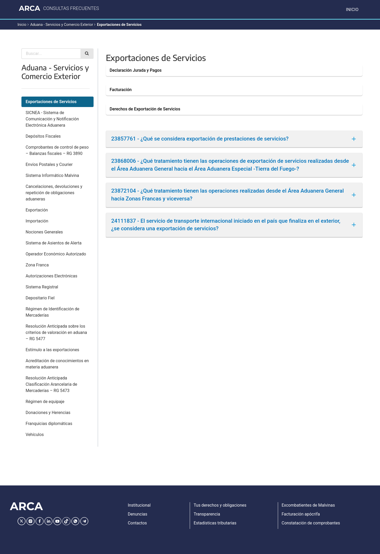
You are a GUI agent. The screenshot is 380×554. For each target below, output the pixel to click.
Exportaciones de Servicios (119, 25)
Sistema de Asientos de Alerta (54, 242)
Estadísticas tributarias (215, 523)
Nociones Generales (44, 232)
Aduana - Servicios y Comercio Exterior (61, 25)
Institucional (139, 505)
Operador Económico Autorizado (56, 253)
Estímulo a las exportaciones (52, 349)
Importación (37, 221)
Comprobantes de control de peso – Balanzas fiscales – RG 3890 (57, 150)
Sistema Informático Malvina (52, 175)
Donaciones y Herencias (48, 412)
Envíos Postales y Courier (49, 164)
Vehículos (35, 434)
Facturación (121, 89)
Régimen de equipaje (45, 401)
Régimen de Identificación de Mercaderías (52, 312)
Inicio (352, 9)
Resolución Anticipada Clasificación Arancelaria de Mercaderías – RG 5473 (51, 384)
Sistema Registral (42, 286)
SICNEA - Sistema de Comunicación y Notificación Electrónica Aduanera (52, 119)
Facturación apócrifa (301, 514)
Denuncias (137, 514)
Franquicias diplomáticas (49, 423)
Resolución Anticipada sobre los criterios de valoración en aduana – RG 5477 (56, 332)
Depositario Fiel (40, 297)
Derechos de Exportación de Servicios (145, 109)
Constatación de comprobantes (311, 523)
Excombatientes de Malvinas (308, 505)
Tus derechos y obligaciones (220, 505)
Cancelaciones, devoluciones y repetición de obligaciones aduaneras (54, 193)
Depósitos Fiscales (43, 136)
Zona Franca (37, 264)
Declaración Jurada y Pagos (136, 70)
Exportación (37, 210)
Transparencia (207, 514)
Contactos (137, 523)
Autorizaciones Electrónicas (51, 275)
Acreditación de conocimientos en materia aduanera (57, 364)
